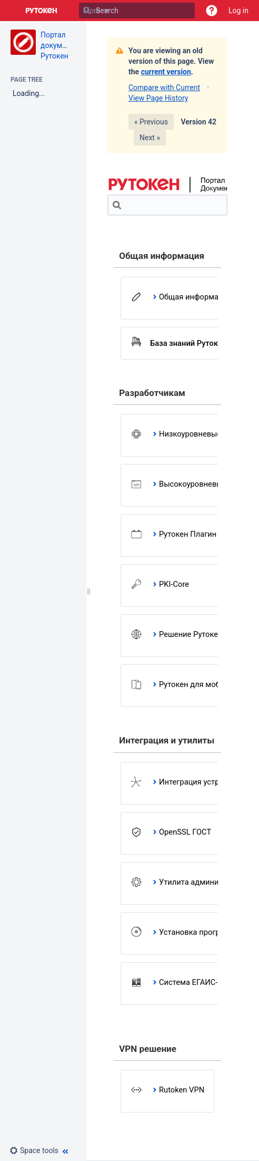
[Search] (87, 10)
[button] (211, 10)
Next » (150, 137)
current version (166, 71)
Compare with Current (164, 87)
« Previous (151, 122)
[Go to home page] (41, 10)
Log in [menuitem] (238, 10)
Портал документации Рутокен (66, 45)
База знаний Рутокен (188, 343)
